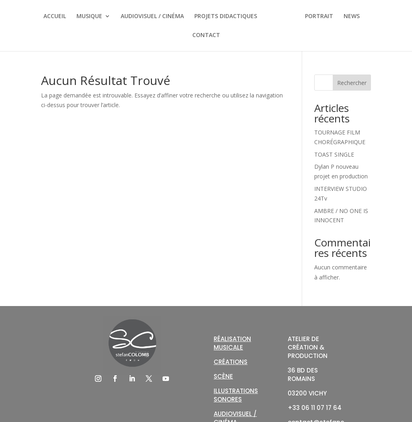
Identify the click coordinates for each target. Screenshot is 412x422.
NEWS (352, 16)
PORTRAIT (319, 16)
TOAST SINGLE (334, 154)
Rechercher (352, 83)
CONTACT (206, 35)
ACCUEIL (54, 16)
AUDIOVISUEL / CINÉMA (152, 16)
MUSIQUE (89, 16)
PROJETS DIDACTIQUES (225, 16)
